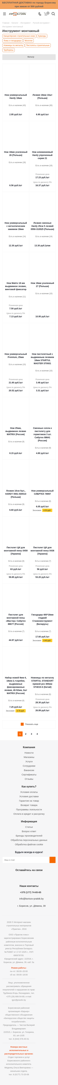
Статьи (29, 827)
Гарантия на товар (29, 800)
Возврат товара (29, 805)
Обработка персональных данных (29, 840)
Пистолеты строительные (37, 45)
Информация (29, 821)
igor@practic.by (19, 1000)
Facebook (20, 877)
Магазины (29, 757)
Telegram (36, 877)
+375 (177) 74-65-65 (30, 892)
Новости (28, 752)
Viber (44, 877)
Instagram (28, 877)
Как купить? (29, 786)
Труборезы (8, 50)
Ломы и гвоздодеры (12, 40)
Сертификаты (29, 774)
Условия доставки (29, 796)
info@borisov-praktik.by (31, 898)
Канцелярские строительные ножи (19, 36)
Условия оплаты (29, 792)
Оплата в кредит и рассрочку (29, 814)
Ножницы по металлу (13, 45)
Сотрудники (29, 765)
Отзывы (29, 779)
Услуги (28, 761)
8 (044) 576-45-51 (21, 1039)
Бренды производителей (29, 835)
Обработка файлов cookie (29, 844)
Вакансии (29, 770)
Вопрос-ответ (29, 831)
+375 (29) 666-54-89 (15, 996)
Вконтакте (13, 877)
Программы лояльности (29, 809)
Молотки (28, 40)
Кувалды (42, 36)
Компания (29, 747)
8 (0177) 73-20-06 (21, 1074)
